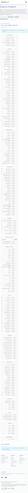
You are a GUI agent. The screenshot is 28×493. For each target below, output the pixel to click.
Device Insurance (13, 466)
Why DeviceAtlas (21, 458)
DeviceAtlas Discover (4, 461)
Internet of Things (13, 460)
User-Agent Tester (4, 19)
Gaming (12, 464)
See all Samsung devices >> (5, 23)
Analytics (12, 459)
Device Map (3, 460)
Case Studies (21, 473)
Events (20, 461)
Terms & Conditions (4, 482)
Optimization (13, 458)
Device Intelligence (4, 473)
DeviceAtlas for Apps (4, 458)
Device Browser (20, 10)
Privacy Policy (9, 482)
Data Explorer (2, 12)
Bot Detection (16, 473)
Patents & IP (21, 460)
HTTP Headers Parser (7, 14)
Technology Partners (22, 459)
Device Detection (11, 473)
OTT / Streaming (13, 461)
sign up (6, 30)
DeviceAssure (3, 459)
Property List (17, 13)
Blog (9, 474)
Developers (6, 474)
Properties (17, 16)
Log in (3, 30)
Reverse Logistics (13, 465)
